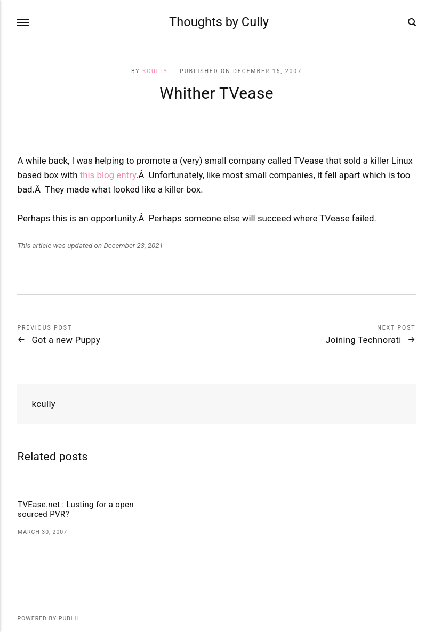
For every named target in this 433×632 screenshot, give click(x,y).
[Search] (412, 22)
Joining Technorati (363, 340)
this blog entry (108, 175)
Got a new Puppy (65, 340)
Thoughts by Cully (219, 21)
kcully (155, 71)
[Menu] (23, 22)
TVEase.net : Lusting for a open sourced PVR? (76, 509)
